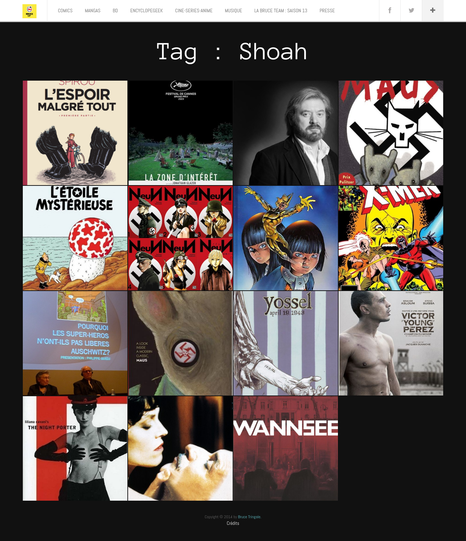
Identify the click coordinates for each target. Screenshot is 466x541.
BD (115, 10)
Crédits (233, 523)
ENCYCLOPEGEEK (146, 10)
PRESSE (327, 10)
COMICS (65, 10)
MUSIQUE (233, 10)
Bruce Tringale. (249, 517)
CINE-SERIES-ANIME (194, 10)
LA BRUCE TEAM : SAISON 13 (280, 10)
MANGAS (93, 10)
